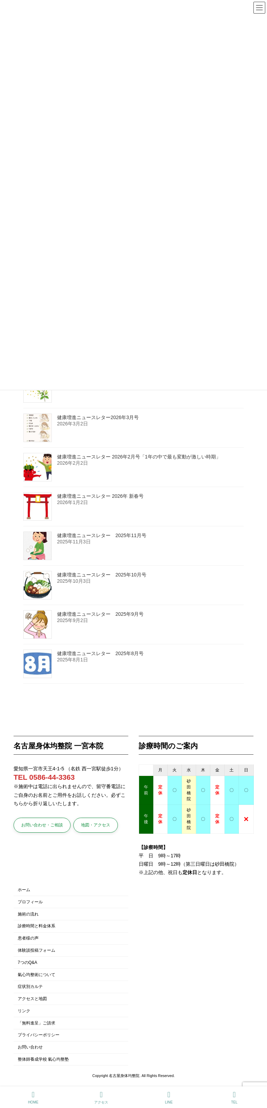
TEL (234, 1097)
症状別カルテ (30, 986)
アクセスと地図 (32, 998)
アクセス (101, 1097)
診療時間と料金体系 (36, 926)
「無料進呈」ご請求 (36, 1022)
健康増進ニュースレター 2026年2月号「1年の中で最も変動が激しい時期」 (139, 457)
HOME (33, 1097)
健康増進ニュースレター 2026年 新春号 (100, 496)
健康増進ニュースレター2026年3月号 (98, 418)
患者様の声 (28, 938)
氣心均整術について (36, 974)
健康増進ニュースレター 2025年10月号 (101, 575)
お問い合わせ (30, 1047)
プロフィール (30, 901)
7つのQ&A (27, 962)
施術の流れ (28, 913)
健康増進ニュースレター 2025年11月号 (101, 536)
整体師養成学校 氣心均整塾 (43, 1059)
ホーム (24, 889)
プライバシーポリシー (38, 1034)
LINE (169, 1097)
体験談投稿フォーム (36, 950)
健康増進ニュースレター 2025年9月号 (100, 614)
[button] (42, 824)
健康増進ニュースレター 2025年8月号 (100, 654)
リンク (24, 1010)
